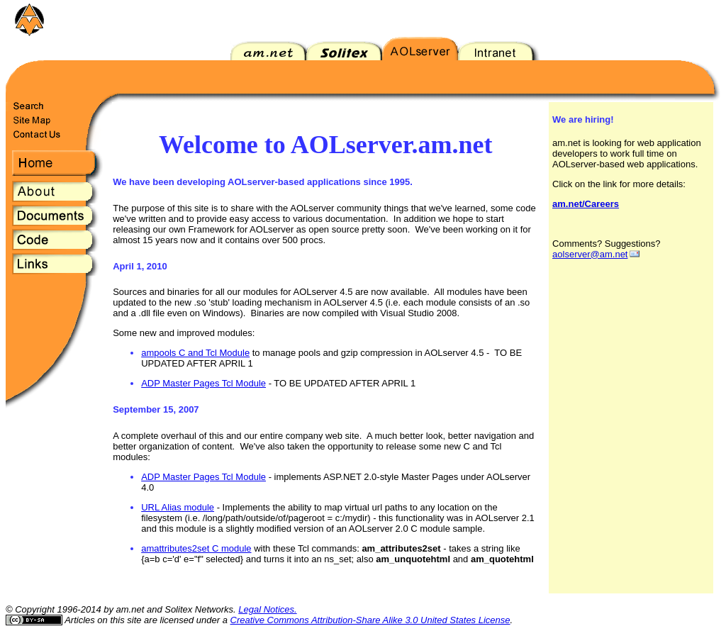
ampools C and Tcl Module (195, 352)
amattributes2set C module (196, 548)
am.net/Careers (585, 204)
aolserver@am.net (589, 254)
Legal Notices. (267, 609)
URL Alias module (177, 507)
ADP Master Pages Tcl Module (203, 383)
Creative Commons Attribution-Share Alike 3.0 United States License (370, 620)
